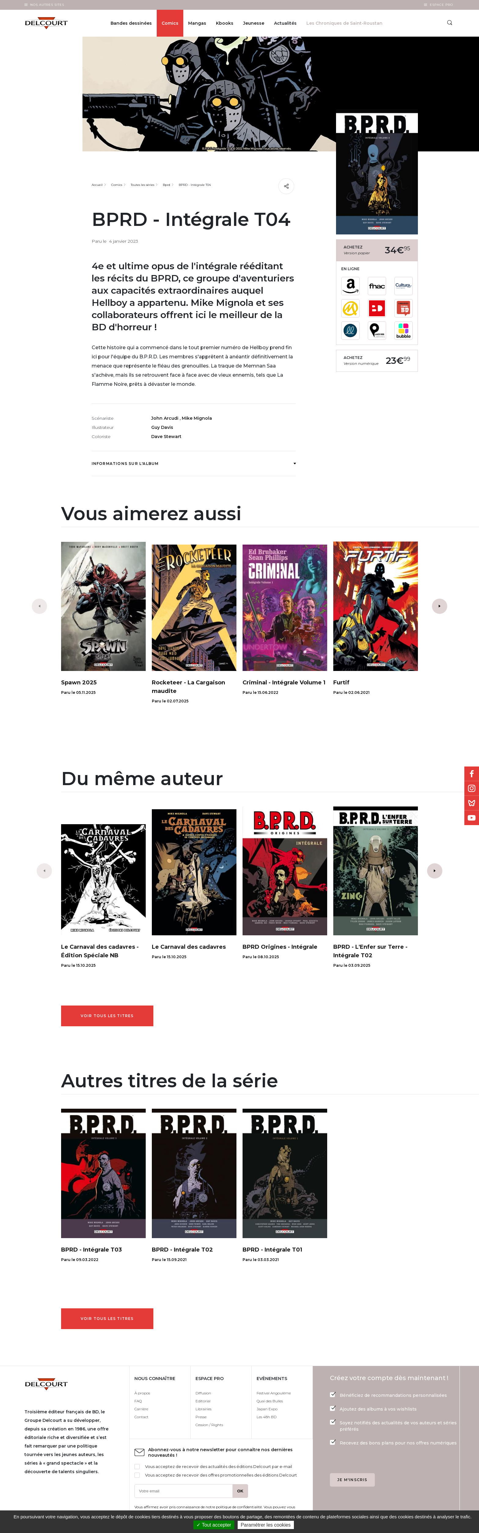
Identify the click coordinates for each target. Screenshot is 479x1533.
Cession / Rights (209, 1424)
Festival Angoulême (274, 1393)
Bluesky (471, 803)
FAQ (138, 1401)
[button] (439, 606)
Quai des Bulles (270, 1401)
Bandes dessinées (131, 23)
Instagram (471, 788)
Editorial (203, 1401)
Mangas (197, 23)
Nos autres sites (47, 5)
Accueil (97, 185)
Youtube (471, 817)
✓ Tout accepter (213, 1525)
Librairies (203, 1409)
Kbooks (224, 23)
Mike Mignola (197, 418)
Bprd (166, 185)
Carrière (141, 1409)
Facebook (471, 773)
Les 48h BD (266, 1417)
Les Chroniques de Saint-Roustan (344, 23)
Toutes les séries (142, 185)
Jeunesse (253, 23)
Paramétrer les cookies (266, 1525)
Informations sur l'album (194, 463)
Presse (201, 1417)
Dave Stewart (166, 436)
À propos (142, 1393)
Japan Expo (267, 1409)
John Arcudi (165, 418)
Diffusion (203, 1393)
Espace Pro (441, 5)
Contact (141, 1417)
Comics (170, 23)
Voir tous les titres (107, 1015)
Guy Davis (162, 427)
